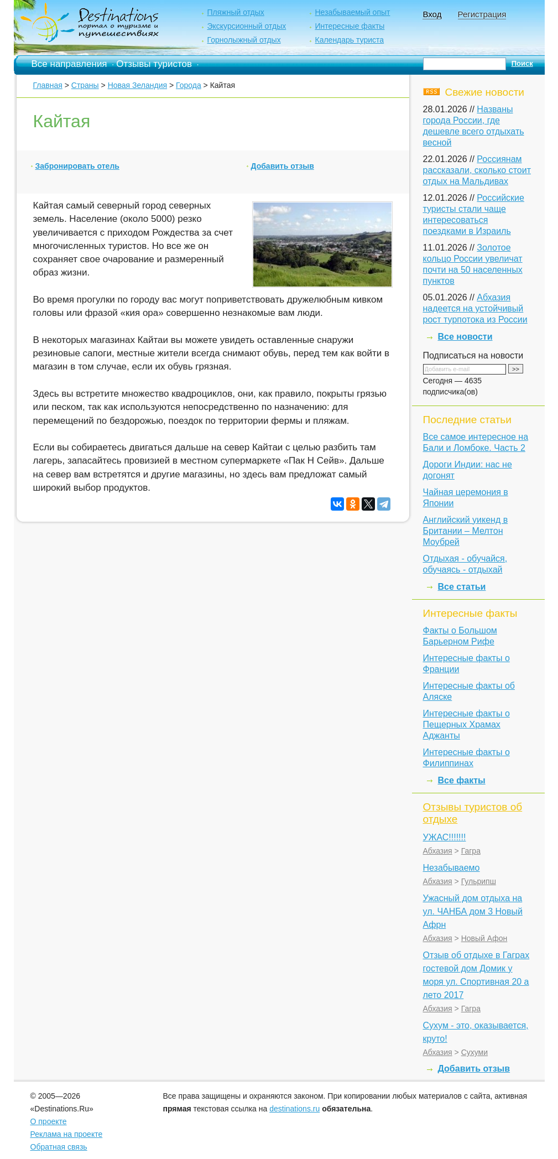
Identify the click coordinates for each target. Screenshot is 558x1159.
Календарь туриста (349, 39)
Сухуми (474, 1052)
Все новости (465, 336)
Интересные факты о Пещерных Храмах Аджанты (466, 724)
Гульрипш (478, 881)
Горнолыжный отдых (243, 39)
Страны (85, 85)
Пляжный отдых (235, 12)
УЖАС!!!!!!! (444, 837)
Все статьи (462, 586)
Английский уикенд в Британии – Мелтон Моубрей (465, 531)
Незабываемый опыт (352, 12)
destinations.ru (294, 1108)
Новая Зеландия (137, 85)
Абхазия (437, 850)
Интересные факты (349, 26)
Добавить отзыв (282, 166)
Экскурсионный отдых (246, 26)
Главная (47, 85)
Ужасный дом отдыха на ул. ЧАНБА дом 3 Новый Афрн (473, 911)
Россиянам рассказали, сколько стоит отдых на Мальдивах (477, 170)
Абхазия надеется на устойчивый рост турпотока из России (475, 308)
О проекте (48, 1121)
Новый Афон (484, 938)
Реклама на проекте (66, 1134)
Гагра (471, 850)
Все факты (462, 780)
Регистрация (482, 14)
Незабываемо (451, 867)
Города (188, 85)
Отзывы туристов (154, 64)
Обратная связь (58, 1146)
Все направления (69, 64)
